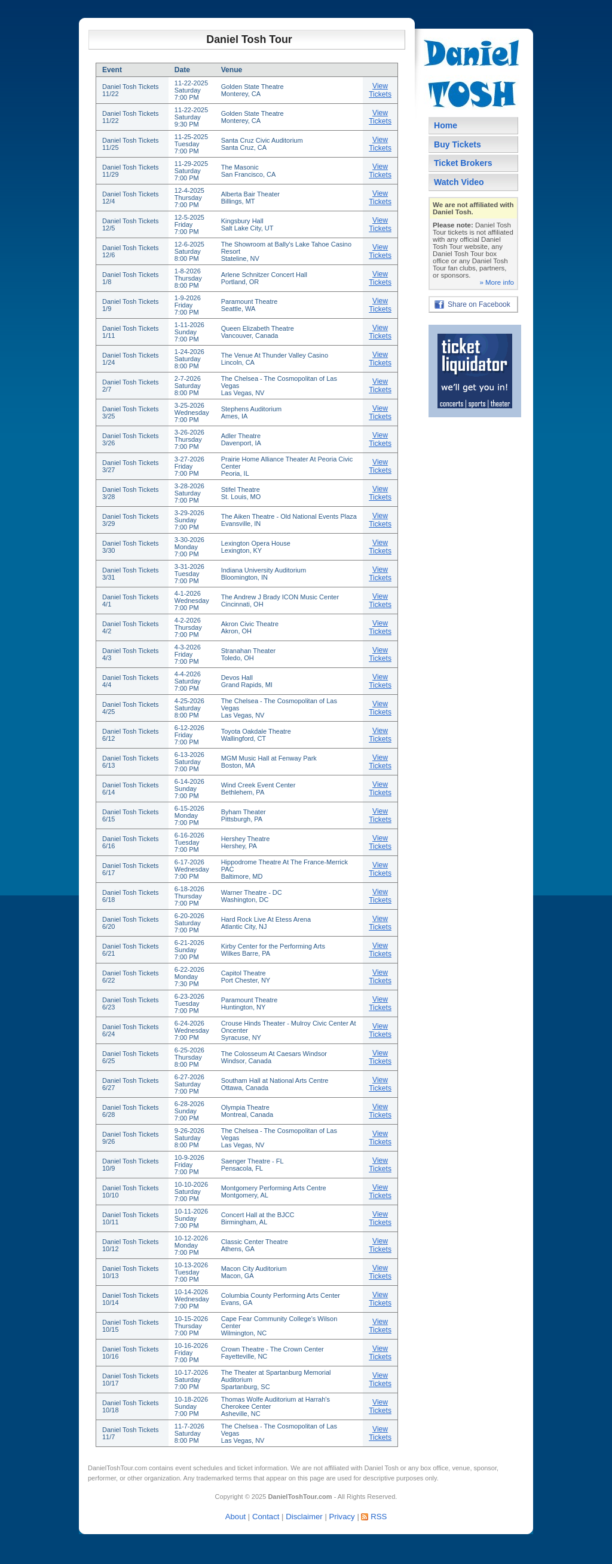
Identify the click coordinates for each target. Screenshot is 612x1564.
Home (445, 125)
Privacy (341, 1516)
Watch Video (459, 182)
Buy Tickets (457, 144)
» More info (496, 282)
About (235, 1516)
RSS (379, 1516)
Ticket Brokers (463, 163)
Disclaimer (304, 1516)
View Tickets (380, 90)
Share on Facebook (479, 304)
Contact (265, 1516)
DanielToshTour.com (117, 1467)
